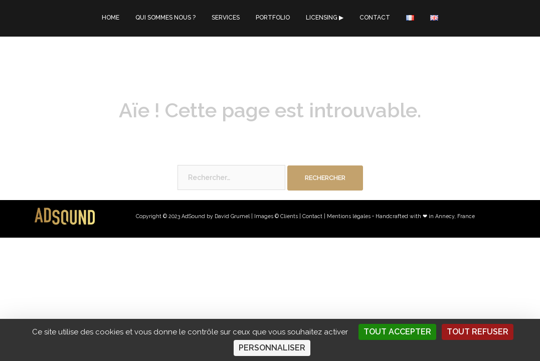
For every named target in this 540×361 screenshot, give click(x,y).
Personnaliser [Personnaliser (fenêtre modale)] (272, 347)
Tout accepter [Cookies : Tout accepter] (397, 331)
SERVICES (226, 17)
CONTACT (374, 17)
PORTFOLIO (273, 17)
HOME (110, 17)
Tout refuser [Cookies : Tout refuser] (477, 331)
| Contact (310, 216)
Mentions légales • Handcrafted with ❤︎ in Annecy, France (401, 216)
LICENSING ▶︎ (324, 17)
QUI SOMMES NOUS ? (165, 17)
